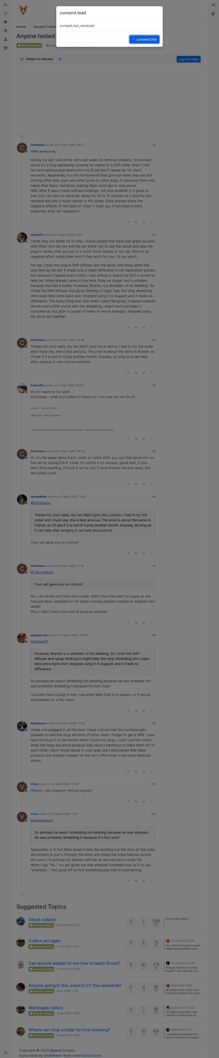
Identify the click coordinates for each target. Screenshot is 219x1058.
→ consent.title (144, 39)
